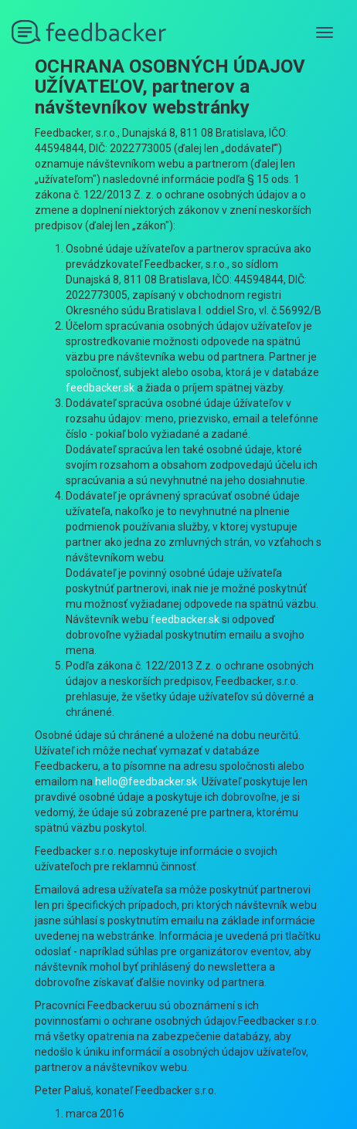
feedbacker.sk (100, 387)
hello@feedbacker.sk (146, 781)
